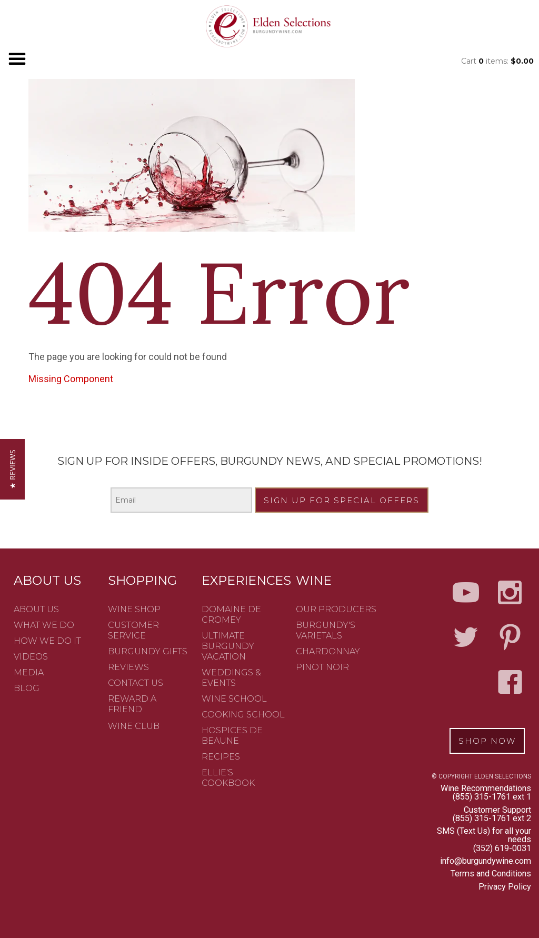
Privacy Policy (504, 887)
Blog (26, 688)
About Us (36, 609)
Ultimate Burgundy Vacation (228, 646)
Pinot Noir (322, 667)
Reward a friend (132, 704)
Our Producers (336, 609)
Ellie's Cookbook (228, 777)
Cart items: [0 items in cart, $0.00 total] (497, 61)
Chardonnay (328, 651)
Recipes (221, 757)
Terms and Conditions (491, 874)
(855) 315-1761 (482, 797)
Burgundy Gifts (147, 651)
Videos (31, 657)
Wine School (234, 699)
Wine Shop (134, 609)
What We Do (44, 625)
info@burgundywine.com (485, 861)
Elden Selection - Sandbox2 (269, 26)
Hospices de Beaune (232, 735)
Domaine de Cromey (231, 614)
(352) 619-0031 (502, 848)
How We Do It (47, 641)
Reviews (128, 667)
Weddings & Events (231, 677)
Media (29, 672)
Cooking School (243, 715)
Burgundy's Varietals (325, 630)
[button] (12, 469)
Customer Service (133, 630)
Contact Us (135, 683)
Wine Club (133, 726)
